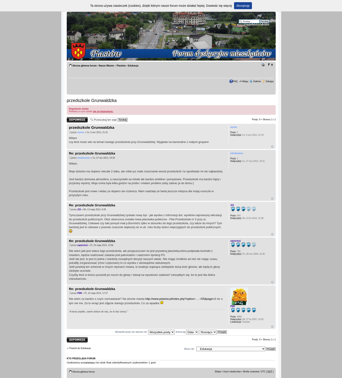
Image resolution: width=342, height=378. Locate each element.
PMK (79, 293)
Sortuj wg (187, 332)
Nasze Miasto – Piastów (112, 65)
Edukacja (133, 65)
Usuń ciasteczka (232, 371)
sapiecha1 (82, 245)
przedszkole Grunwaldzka (92, 100)
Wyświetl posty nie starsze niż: (144, 332)
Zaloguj (270, 81)
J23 (79, 209)
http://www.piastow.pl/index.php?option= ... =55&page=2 (180, 298)
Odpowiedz (77, 119)
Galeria (257, 81)
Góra (272, 147)
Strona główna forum (85, 65)
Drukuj (263, 65)
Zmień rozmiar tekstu (270, 65)
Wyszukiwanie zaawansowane (253, 24)
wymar (80, 132)
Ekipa (218, 371)
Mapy (245, 81)
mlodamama (83, 158)
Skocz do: (189, 348)
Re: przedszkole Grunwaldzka (92, 153)
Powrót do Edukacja (80, 348)
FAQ (235, 81)
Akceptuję (243, 5)
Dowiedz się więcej (219, 5)
